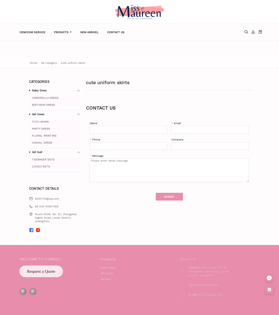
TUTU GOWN (40, 121)
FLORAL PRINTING (44, 135)
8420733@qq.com (47, 198)
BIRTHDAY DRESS (43, 104)
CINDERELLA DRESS (45, 97)
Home (33, 62)
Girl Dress (38, 114)
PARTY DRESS (41, 128)
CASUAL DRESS (42, 142)
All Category (49, 62)
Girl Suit (37, 152)
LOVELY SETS (41, 166)
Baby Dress (39, 90)
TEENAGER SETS (43, 159)
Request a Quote (29, 271)
